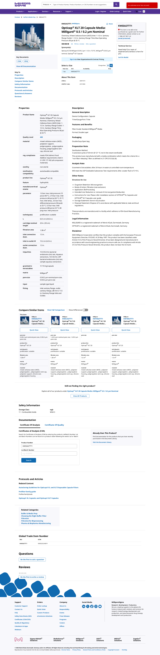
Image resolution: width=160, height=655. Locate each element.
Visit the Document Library (102, 442)
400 (41, 137)
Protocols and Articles (23, 90)
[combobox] (80, 4)
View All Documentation (26, 66)
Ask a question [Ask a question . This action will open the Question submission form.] (91, 44)
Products (17, 17)
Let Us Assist (123, 57)
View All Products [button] (80, 396)
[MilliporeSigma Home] (22, 5)
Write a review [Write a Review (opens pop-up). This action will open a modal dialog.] (79, 44)
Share (109, 24)
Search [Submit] (28, 460)
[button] (100, 11)
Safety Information (22, 84)
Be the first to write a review (33, 577)
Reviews (18, 96)
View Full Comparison (55, 310)
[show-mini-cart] (140, 11)
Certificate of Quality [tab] (54, 425)
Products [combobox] (46, 4)
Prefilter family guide (27, 491)
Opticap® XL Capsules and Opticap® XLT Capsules (39, 498)
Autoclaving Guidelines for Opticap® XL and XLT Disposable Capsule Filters (48, 487)
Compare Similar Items (24, 81)
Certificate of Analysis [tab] (30, 425)
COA (19, 61)
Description (19, 78)
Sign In (72, 59)
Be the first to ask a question (32, 559)
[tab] (19, 17)
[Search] (116, 4)
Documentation (21, 87)
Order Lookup (114, 11)
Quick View (34, 330)
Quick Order (127, 11)
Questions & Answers (23, 93)
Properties (19, 75)
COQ (26, 61)
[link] (25, 606)
